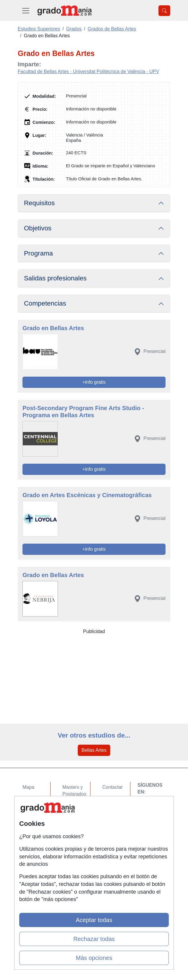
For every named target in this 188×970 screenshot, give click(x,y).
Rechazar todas (94, 939)
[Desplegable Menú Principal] (26, 10)
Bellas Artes (94, 750)
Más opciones (94, 958)
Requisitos (39, 203)
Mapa (28, 787)
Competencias (45, 303)
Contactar (112, 787)
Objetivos (37, 228)
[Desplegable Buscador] (164, 10)
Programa (38, 253)
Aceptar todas (94, 920)
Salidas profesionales (55, 278)
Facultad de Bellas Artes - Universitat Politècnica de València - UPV (88, 71)
